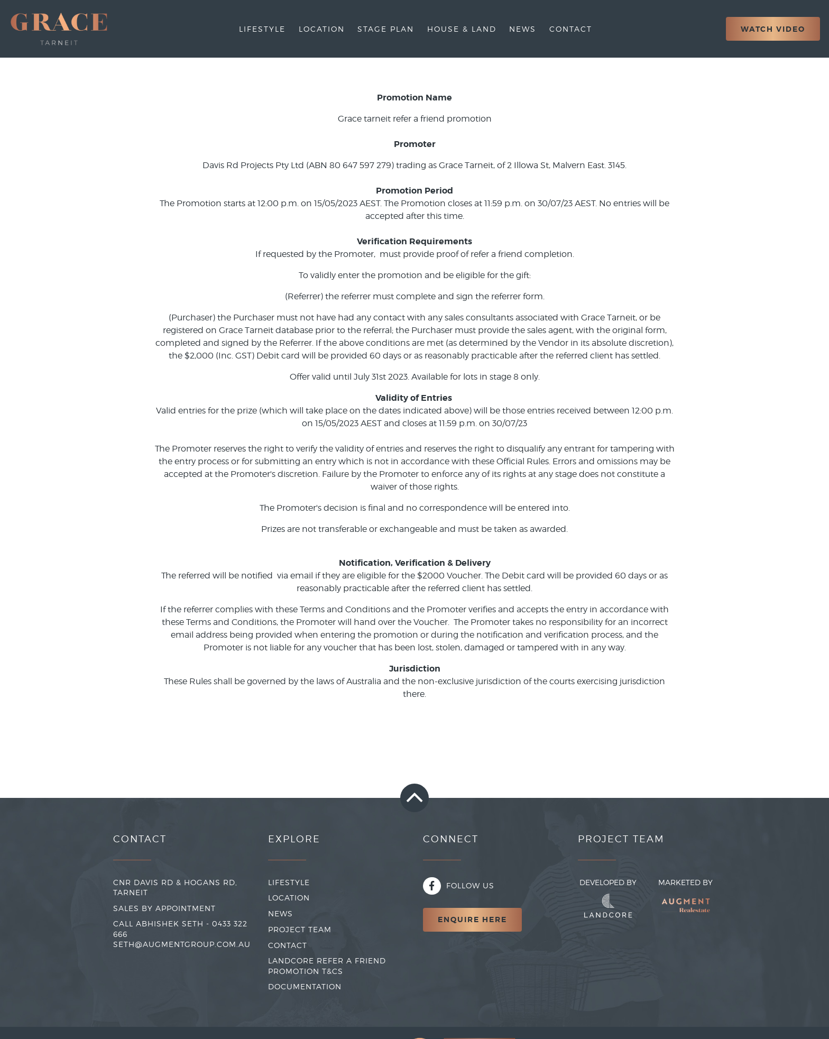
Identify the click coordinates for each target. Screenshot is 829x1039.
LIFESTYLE (289, 882)
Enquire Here (472, 919)
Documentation (305, 986)
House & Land (461, 28)
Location (322, 28)
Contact (570, 28)
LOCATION (289, 897)
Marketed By (685, 900)
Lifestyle (262, 28)
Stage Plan (385, 28)
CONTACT (287, 945)
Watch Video (773, 29)
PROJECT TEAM (299, 929)
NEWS (280, 913)
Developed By (608, 898)
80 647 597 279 (360, 165)
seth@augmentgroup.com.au (182, 944)
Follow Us (458, 885)
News (522, 28)
